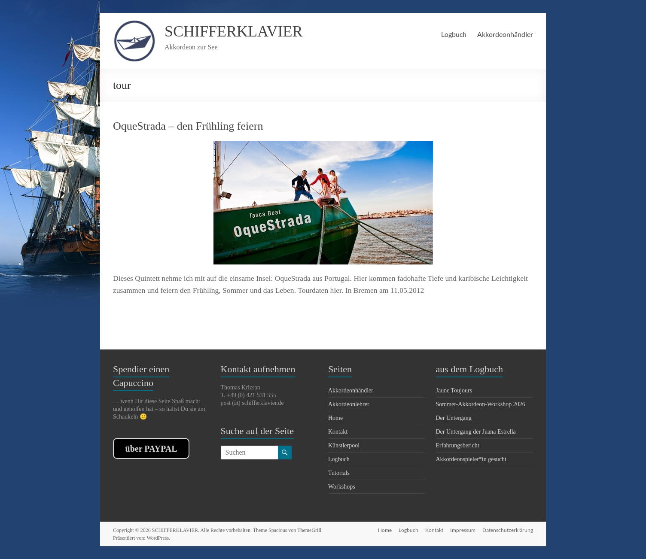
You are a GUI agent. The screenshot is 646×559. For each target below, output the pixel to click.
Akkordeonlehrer (348, 404)
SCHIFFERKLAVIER (233, 31)
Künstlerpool (344, 445)
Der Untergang (454, 418)
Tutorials (339, 473)
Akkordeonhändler (505, 34)
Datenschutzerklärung (507, 530)
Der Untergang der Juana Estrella (476, 431)
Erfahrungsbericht (457, 445)
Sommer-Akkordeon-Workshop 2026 (480, 404)
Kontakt (337, 431)
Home (335, 418)
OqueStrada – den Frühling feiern (188, 126)
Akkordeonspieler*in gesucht (471, 459)
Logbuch (453, 34)
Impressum (462, 530)
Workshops (341, 486)
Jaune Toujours (454, 390)
